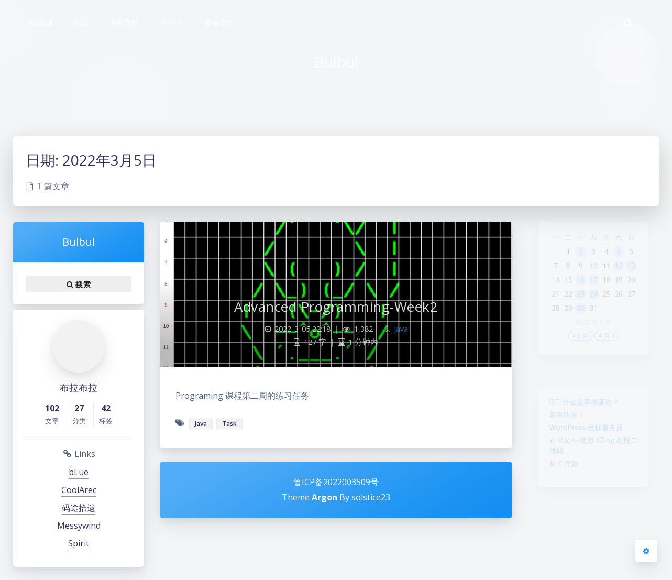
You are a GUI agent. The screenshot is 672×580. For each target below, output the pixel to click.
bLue (79, 472)
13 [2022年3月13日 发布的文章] (638, 274)
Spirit (78, 543)
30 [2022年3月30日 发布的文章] (578, 324)
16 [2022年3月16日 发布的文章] (578, 291)
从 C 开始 (558, 478)
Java (401, 329)
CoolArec (78, 490)
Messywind (79, 525)
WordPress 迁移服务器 (585, 435)
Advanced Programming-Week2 (336, 306)
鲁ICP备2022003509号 (336, 482)
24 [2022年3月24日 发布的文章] (593, 307)
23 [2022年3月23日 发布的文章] (578, 307)
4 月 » (609, 357)
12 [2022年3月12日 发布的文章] (623, 274)
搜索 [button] (78, 284)
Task (229, 423)
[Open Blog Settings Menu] (646, 551)
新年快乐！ (562, 419)
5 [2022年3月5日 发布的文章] (623, 257)
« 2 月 (578, 357)
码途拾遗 (78, 507)
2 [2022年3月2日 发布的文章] (578, 257)
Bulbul (41, 23)
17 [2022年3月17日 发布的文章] (593, 291)
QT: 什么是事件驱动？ (582, 404)
